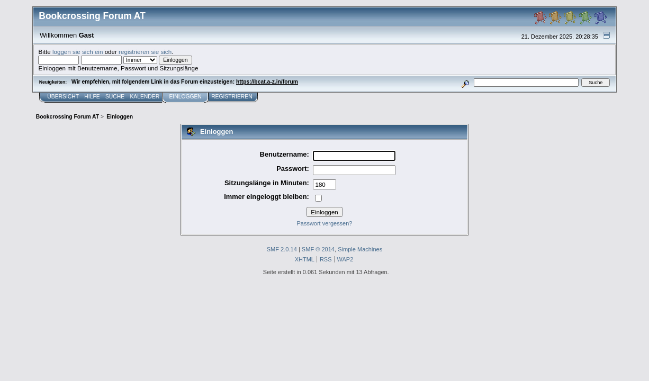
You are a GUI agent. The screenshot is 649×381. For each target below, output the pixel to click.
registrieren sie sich (145, 51)
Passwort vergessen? (325, 223)
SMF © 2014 (318, 249)
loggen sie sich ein (77, 51)
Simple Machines (360, 249)
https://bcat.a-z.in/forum (267, 82)
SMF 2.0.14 (282, 249)
